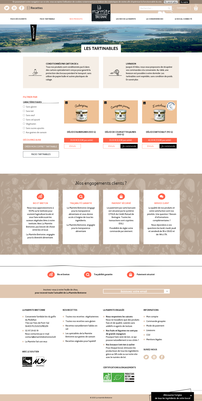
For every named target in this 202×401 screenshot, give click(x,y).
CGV (148, 335)
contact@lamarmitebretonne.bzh (40, 337)
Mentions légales (154, 339)
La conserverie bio (154, 19)
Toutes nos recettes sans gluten (80, 321)
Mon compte (152, 316)
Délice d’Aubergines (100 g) (81, 132)
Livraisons (150, 330)
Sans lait (30, 111)
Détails (72, 146)
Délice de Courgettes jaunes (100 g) (120, 133)
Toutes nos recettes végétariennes (82, 316)
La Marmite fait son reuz (36, 341)
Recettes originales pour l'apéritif (81, 341)
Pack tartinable (47, 19)
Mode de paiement (155, 325)
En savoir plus (132, 79)
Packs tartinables (41, 154)
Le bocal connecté (183, 19)
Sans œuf (30, 115)
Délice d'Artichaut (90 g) (159, 132)
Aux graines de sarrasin (36, 132)
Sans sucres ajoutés (35, 128)
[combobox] (155, 8)
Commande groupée (156, 321)
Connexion (182, 8)
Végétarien (31, 124)
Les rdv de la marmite (126, 19)
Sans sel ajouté (33, 119)
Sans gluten (31, 107)
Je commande (129, 146)
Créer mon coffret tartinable (41, 146)
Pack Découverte (21, 17)
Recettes (35, 8)
